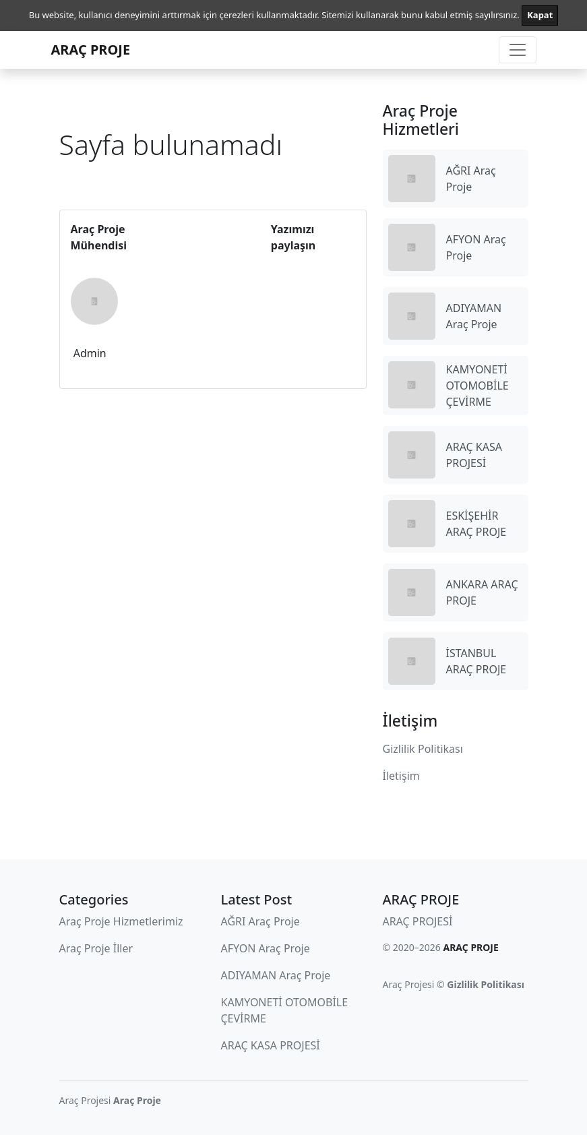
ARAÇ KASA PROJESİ (270, 1045)
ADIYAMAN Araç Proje (276, 975)
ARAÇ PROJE (91, 49)
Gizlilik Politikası (423, 748)
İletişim (401, 775)
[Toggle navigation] (517, 49)
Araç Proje (137, 1100)
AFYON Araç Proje (265, 948)
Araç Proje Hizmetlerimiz (121, 921)
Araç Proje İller (96, 948)
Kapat (540, 15)
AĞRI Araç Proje (260, 921)
